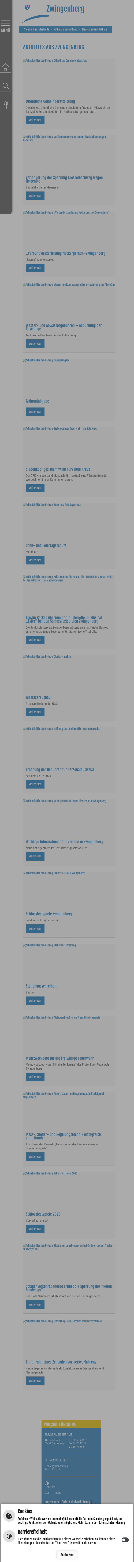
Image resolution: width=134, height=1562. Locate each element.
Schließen (67, 1555)
